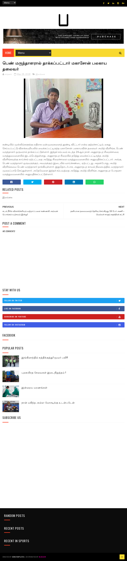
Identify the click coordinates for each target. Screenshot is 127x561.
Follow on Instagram (64, 324)
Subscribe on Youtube (64, 316)
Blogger (42, 557)
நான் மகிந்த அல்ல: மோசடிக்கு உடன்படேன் (48, 402)
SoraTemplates (18, 557)
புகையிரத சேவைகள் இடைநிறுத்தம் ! (43, 372)
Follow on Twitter (64, 300)
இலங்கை (40, 74)
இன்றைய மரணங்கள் (34, 387)
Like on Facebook (64, 308)
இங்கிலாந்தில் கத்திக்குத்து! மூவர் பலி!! (44, 357)
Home (8, 53)
